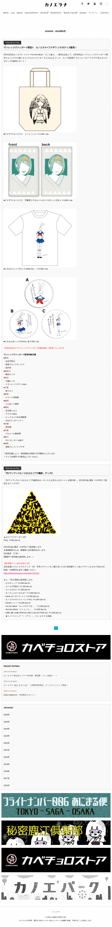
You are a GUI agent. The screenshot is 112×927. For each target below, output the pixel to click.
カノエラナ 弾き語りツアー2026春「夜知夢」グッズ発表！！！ (31, 677)
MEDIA (20, 14)
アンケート (93, 14)
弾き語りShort (70, 14)
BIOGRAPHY (55, 14)
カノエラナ (56, 913)
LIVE (13, 14)
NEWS (6, 14)
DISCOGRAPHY (31, 14)
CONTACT (104, 14)
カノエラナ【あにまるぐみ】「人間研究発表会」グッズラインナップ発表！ (36, 687)
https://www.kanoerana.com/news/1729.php (21, 575)
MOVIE (44, 14)
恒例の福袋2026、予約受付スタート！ (20, 696)
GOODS (83, 14)
